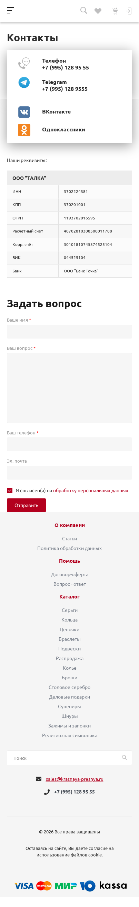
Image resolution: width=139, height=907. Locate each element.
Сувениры (69, 706)
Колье (70, 668)
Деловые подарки (69, 697)
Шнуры (69, 716)
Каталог (69, 597)
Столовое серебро (69, 687)
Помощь (69, 561)
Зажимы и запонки (69, 725)
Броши (69, 677)
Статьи (69, 538)
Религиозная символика (69, 735)
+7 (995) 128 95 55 (74, 792)
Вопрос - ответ (69, 584)
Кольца (69, 620)
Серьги (70, 610)
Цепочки (69, 629)
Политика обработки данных (69, 548)
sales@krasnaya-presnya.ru (74, 779)
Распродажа (69, 658)
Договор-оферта (69, 574)
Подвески (69, 648)
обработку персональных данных (90, 490)
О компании (69, 525)
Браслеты (70, 639)
